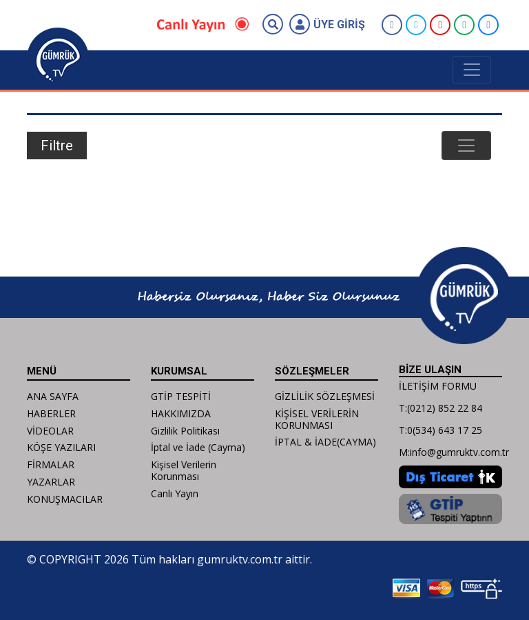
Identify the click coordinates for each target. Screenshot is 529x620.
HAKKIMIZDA (181, 413)
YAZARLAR (51, 481)
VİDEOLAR (50, 430)
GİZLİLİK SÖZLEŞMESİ (325, 396)
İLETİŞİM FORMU (438, 385)
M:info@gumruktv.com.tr (454, 452)
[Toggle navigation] (472, 69)
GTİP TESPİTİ (181, 396)
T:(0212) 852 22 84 (440, 407)
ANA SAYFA (53, 396)
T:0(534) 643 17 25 (440, 430)
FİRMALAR (50, 464)
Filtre (57, 145)
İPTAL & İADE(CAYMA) (325, 441)
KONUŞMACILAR (65, 499)
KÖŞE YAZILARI (61, 447)
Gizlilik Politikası (185, 430)
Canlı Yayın (174, 493)
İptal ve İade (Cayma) (198, 447)
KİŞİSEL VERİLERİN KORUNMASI (317, 419)
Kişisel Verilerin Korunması (183, 470)
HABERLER (51, 413)
